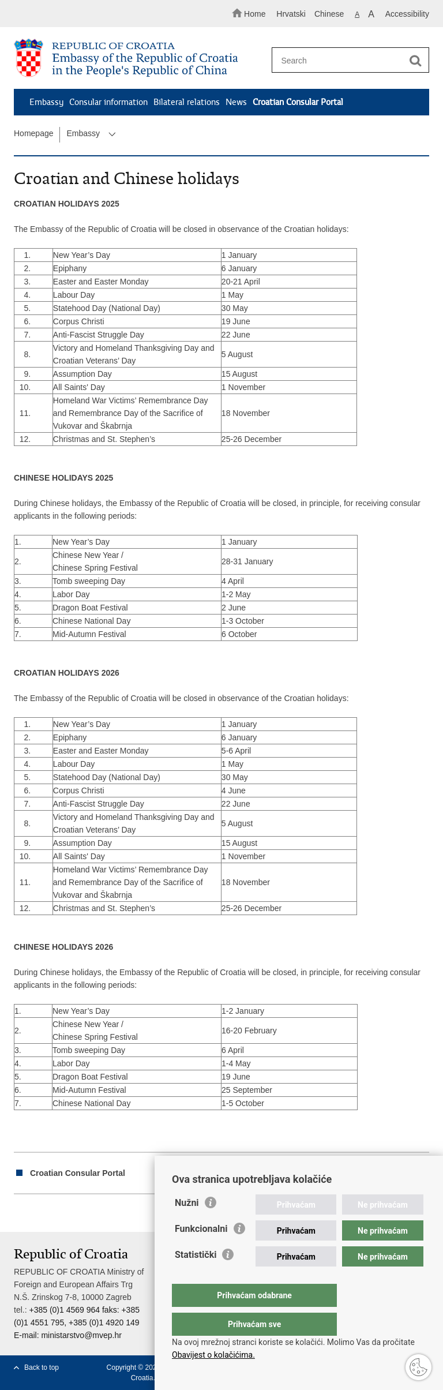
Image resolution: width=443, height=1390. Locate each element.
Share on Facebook (45, 1214)
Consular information (108, 102)
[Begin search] (415, 60)
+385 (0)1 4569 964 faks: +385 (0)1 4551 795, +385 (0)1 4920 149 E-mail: (77, 1322)
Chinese (329, 13)
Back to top (41, 1367)
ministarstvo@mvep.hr (81, 1335)
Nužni (187, 1225)
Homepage (34, 133)
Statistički (195, 1277)
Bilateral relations (186, 102)
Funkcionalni (201, 1251)
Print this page (20, 1214)
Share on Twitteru (69, 1214)
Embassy (46, 102)
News (236, 102)
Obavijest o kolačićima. (213, 1354)
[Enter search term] (346, 60)
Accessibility (407, 13)
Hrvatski (291, 13)
